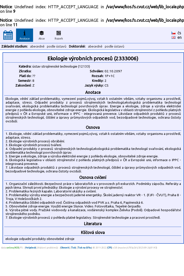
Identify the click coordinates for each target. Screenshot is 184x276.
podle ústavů (56, 46)
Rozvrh (59, 34)
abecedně (37, 46)
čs (179, 33)
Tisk (73, 247)
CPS (110, 247)
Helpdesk (30, 247)
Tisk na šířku (84, 247)
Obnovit (65, 247)
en (179, 37)
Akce (42, 34)
